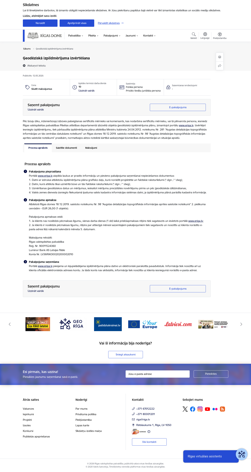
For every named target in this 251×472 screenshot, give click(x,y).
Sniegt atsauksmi (125, 354)
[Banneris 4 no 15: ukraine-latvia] (108, 324)
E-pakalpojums (178, 107)
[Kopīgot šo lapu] (219, 65)
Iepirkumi (28, 414)
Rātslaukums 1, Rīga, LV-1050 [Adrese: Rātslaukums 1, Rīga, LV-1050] (153, 425)
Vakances (28, 408)
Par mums (81, 408)
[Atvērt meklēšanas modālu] (194, 36)
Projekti (27, 419)
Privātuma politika (86, 414)
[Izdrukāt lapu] (219, 57)
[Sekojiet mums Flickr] (215, 409)
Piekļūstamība (84, 419)
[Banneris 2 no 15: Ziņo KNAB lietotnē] (37, 324)
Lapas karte (82, 425)
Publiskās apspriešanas (36, 436)
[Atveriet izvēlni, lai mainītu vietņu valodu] (205, 36)
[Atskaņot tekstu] (36, 65)
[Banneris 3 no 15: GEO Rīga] (73, 324)
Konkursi (28, 431)
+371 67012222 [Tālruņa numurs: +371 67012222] (145, 408)
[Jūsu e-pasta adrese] (158, 374)
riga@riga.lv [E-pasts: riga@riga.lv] (143, 419)
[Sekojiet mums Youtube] (207, 409)
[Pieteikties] (211, 374)
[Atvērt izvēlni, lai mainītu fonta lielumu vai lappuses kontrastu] (219, 36)
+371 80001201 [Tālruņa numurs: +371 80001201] (145, 414)
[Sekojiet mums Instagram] (200, 409)
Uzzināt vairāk (36, 109)
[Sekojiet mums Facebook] (192, 409)
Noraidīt (40, 23)
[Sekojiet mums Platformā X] (185, 409)
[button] (86, 91)
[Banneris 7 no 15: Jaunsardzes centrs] (213, 324)
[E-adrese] (139, 431)
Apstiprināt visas (77, 23)
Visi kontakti (149, 442)
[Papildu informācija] (149, 431)
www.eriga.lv (186, 125)
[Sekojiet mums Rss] (222, 409)
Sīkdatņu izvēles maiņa (89, 431)
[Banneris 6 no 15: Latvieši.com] (178, 324)
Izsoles (27, 425)
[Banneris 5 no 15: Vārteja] (143, 324)
